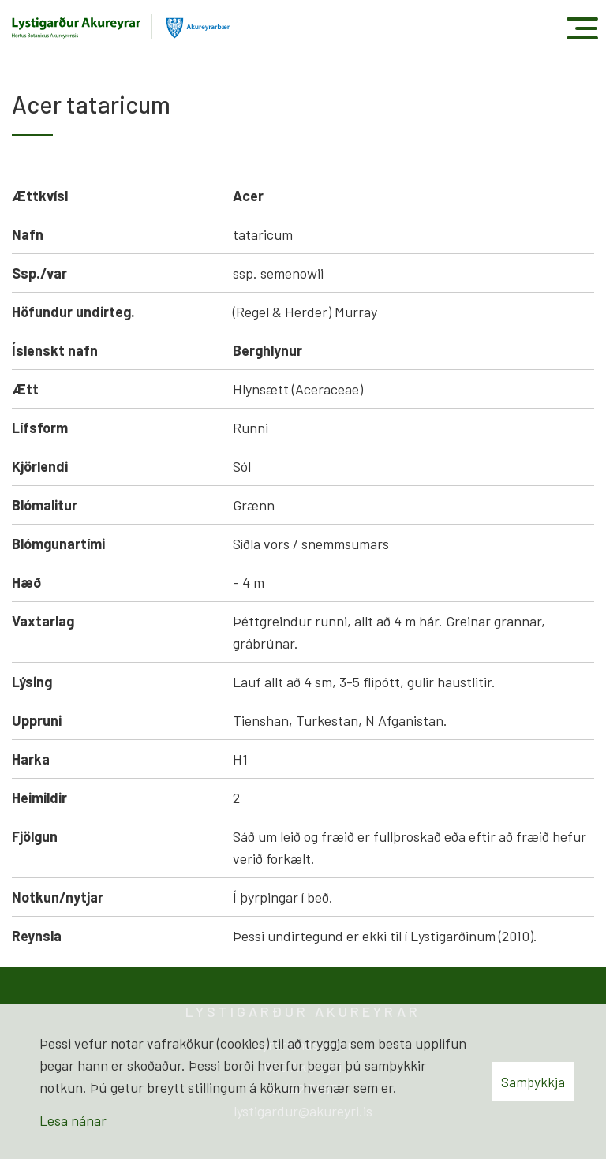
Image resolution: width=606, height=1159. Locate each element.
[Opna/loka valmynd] (582, 28)
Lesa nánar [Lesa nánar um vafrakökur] (73, 1120)
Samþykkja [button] (533, 1082)
